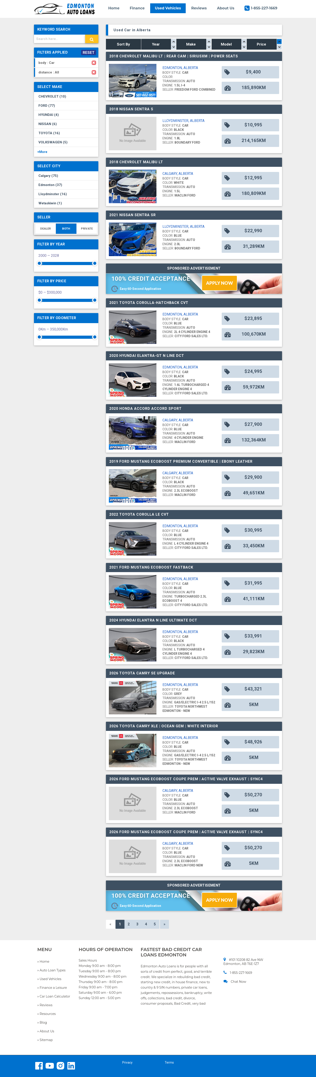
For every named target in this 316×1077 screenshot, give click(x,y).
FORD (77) (46, 106)
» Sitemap (45, 1040)
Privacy (127, 1062)
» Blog (42, 1023)
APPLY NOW (219, 283)
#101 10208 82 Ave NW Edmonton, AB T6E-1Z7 (243, 962)
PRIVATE (87, 228)
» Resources (46, 1014)
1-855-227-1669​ (237, 972)
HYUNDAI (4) (48, 115)
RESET (89, 52)
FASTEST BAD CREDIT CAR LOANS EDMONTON (171, 952)
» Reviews (45, 1005)
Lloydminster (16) (52, 194)
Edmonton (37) (50, 185)
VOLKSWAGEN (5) (52, 142)
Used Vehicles (168, 8)
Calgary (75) (48, 176)
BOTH (66, 228)
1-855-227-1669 (260, 8)
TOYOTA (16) (49, 133)
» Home (43, 962)
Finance (137, 8)
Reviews (199, 8)
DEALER (45, 228)
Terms (169, 1062)
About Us (225, 8)
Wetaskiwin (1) (50, 203)
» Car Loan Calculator (53, 996)
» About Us (45, 1031)
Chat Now (234, 981)
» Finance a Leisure (52, 988)
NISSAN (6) (47, 124)
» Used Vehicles (49, 979)
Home (113, 8)
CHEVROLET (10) (52, 96)
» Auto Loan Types (51, 970)
